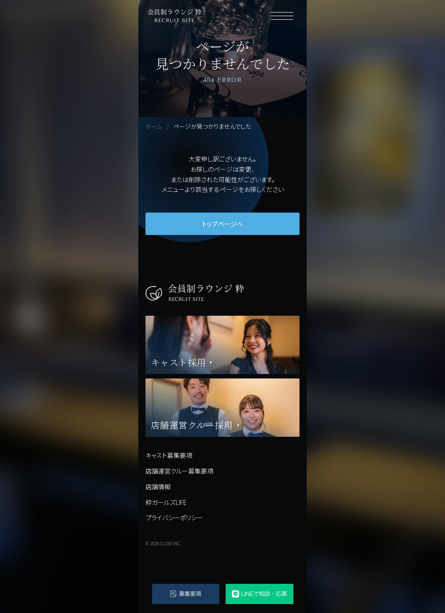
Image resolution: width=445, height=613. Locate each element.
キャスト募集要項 (168, 455)
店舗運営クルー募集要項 (179, 470)
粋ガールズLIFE (166, 502)
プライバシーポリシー (174, 517)
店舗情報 (158, 486)
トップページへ (222, 223)
